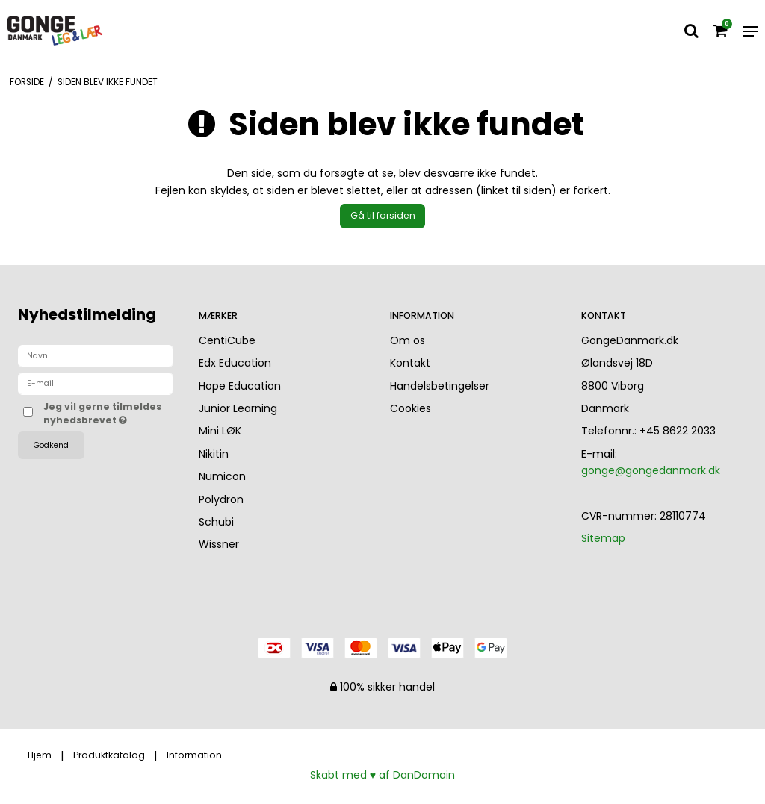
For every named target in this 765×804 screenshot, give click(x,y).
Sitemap (603, 538)
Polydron (221, 499)
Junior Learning (238, 408)
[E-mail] (95, 382)
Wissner (219, 544)
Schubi (216, 521)
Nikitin (214, 453)
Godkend (51, 445)
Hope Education (240, 385)
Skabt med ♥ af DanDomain (382, 774)
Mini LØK (220, 430)
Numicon (222, 476)
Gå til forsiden (382, 215)
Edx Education (235, 362)
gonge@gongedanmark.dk (650, 470)
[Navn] (95, 355)
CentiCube (227, 340)
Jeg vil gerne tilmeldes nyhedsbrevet (108, 413)
